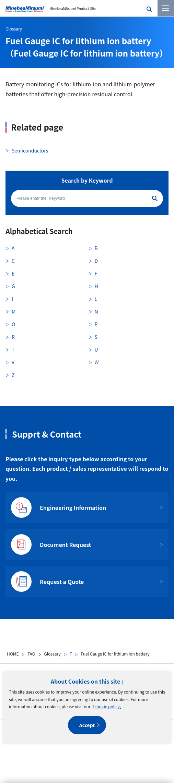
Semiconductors (30, 150)
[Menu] (166, 8)
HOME (13, 654)
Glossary (52, 654)
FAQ (31, 654)
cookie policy (106, 706)
